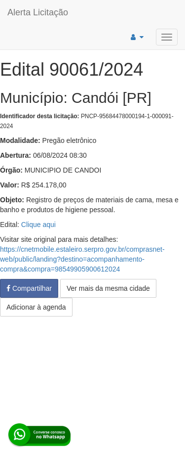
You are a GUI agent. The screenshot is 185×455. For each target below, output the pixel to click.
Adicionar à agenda (36, 307)
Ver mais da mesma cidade (108, 288)
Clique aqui (38, 224)
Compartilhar (29, 288)
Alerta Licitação (37, 12)
